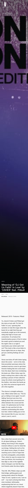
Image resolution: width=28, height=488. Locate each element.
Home (2, 294)
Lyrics (3, 281)
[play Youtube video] (14, 428)
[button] (18, 4)
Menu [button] (23, 4)
